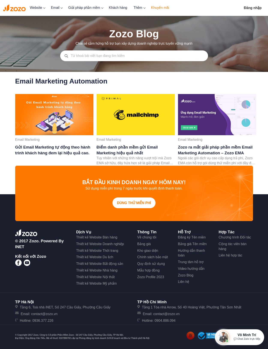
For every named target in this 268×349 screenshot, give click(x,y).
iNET (19, 246)
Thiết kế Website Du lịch (94, 257)
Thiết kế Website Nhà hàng (97, 270)
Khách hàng (118, 7)
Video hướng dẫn (191, 268)
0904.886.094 (164, 320)
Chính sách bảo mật (152, 257)
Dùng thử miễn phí (134, 203)
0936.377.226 (42, 320)
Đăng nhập (253, 8)
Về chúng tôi (146, 237)
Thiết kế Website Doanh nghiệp (100, 244)
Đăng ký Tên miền (192, 237)
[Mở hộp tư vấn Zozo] (239, 337)
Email (56, 7)
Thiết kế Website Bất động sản (99, 264)
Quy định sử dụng (151, 264)
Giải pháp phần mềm (85, 7)
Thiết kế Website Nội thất (95, 277)
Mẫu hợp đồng (148, 270)
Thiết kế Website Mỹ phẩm (96, 283)
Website (37, 7)
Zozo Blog (185, 275)
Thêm (139, 7)
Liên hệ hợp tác (231, 255)
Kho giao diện (147, 250)
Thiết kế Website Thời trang (97, 250)
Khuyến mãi (160, 7)
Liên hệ (183, 282)
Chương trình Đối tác (235, 237)
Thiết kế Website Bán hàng (96, 237)
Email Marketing (27, 139)
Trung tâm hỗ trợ (191, 262)
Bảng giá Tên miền (192, 244)
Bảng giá (144, 244)
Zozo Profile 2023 (150, 277)
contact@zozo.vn (44, 314)
